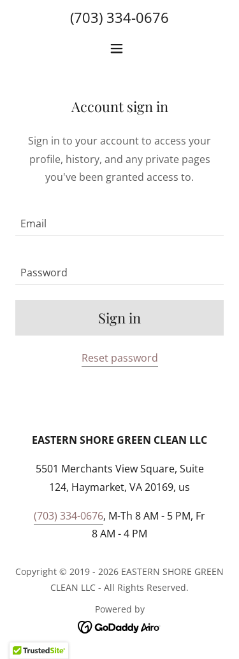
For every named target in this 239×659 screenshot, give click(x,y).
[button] (119, 48)
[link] (119, 627)
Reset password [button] (120, 358)
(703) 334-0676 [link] (119, 17)
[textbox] (119, 219)
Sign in (119, 317)
